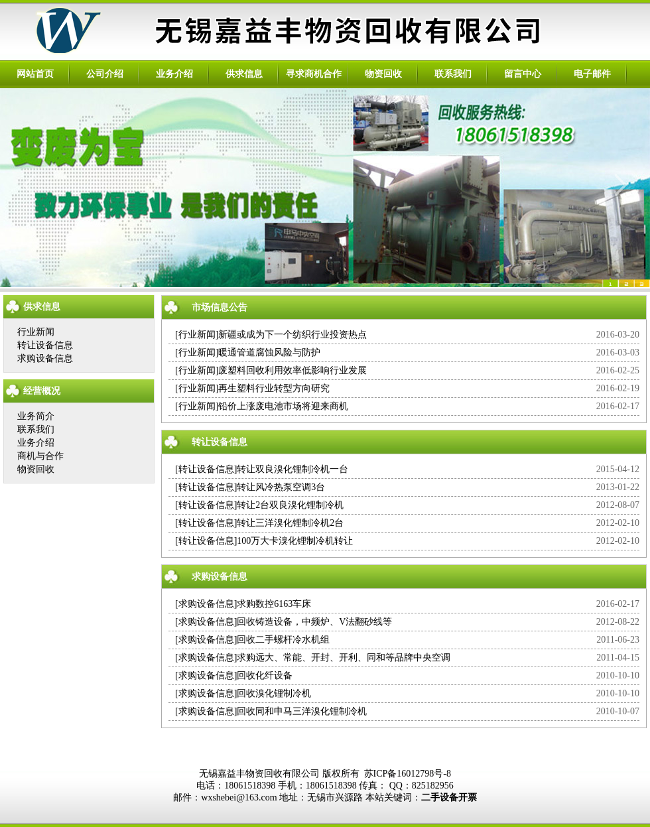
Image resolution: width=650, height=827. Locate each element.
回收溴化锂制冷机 (274, 693)
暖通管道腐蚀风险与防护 (269, 352)
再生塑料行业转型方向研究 (274, 388)
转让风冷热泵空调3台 (281, 487)
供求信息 (244, 74)
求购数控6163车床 (274, 604)
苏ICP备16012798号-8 (407, 774)
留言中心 (522, 74)
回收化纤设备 (264, 675)
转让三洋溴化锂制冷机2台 (290, 523)
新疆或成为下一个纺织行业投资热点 (292, 335)
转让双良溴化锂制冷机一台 (292, 469)
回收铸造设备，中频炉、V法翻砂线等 (314, 622)
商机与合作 (40, 456)
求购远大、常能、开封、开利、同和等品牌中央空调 (343, 658)
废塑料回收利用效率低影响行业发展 (292, 370)
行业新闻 (35, 332)
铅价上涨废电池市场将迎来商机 (283, 406)
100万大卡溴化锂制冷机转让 (295, 541)
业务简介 (35, 416)
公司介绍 (104, 74)
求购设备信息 (45, 358)
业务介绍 (174, 74)
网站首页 (35, 74)
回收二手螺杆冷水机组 (283, 640)
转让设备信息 (45, 345)
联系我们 (453, 74)
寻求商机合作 (314, 74)
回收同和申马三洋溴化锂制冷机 (302, 711)
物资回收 (383, 74)
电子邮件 (592, 74)
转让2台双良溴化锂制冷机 (290, 505)
